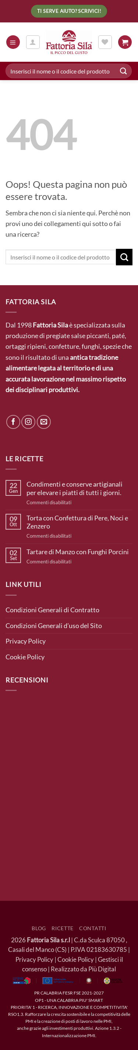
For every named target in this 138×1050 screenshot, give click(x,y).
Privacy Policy (26, 641)
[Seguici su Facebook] (13, 422)
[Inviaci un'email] (44, 422)
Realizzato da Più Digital (83, 969)
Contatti (92, 928)
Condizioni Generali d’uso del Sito (54, 625)
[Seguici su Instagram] (28, 422)
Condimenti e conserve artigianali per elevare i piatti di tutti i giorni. (74, 488)
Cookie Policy (25, 657)
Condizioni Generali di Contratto (52, 610)
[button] (13, 42)
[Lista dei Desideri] (105, 42)
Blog (39, 928)
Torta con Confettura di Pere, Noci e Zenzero (77, 522)
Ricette (63, 928)
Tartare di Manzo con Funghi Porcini (77, 552)
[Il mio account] (33, 42)
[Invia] (123, 71)
